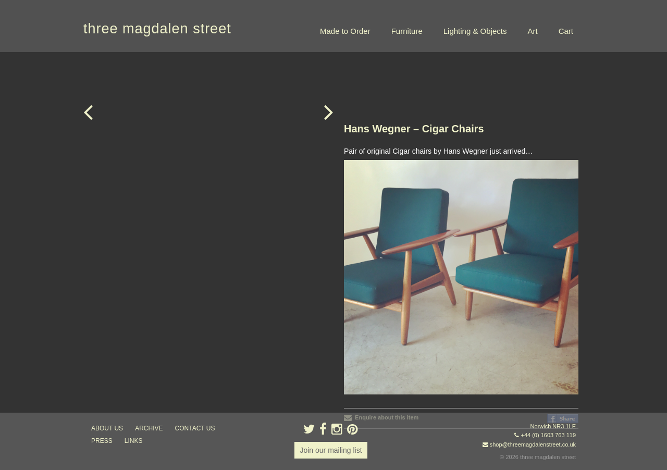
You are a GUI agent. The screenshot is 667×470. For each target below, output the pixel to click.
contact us (195, 428)
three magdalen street (157, 28)
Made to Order (345, 31)
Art (532, 31)
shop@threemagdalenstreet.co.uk (533, 444)
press (102, 440)
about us (107, 428)
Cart (566, 31)
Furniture (407, 31)
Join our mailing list (331, 450)
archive (149, 428)
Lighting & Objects (475, 31)
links (134, 440)
